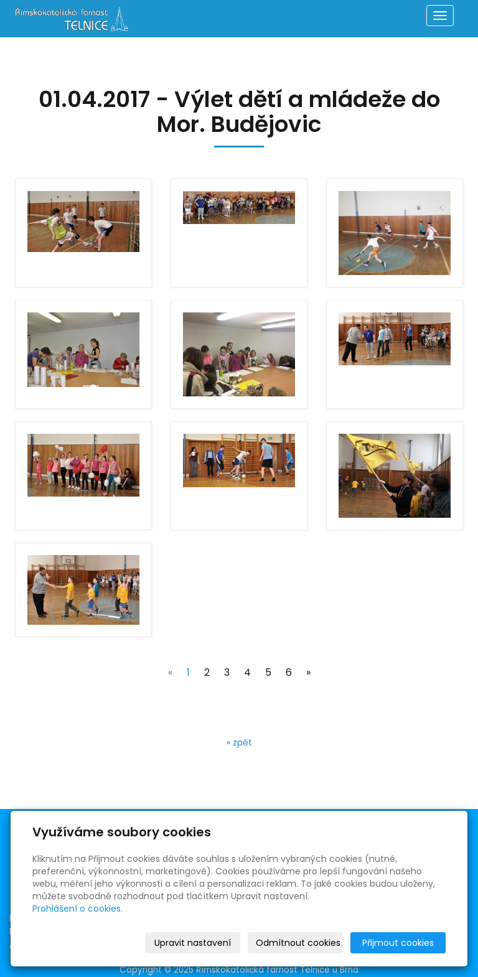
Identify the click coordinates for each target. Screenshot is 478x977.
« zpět (239, 742)
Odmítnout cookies (298, 943)
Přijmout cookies (398, 943)
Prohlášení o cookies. (77, 908)
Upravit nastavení (192, 943)
